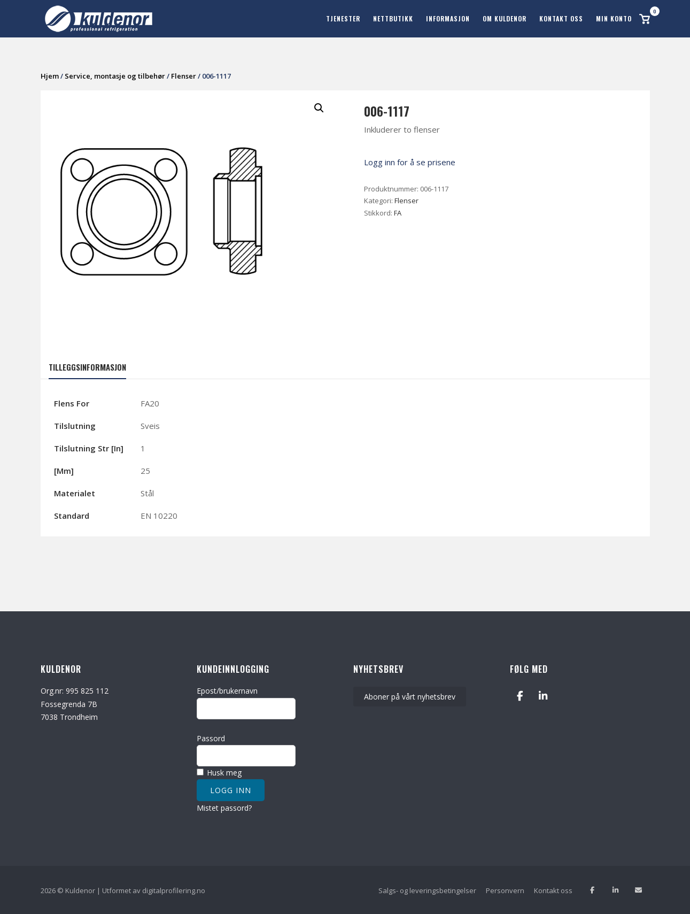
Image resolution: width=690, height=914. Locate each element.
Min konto (614, 18)
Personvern (505, 889)
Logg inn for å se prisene (409, 161)
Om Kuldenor (504, 18)
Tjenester (343, 18)
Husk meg (219, 772)
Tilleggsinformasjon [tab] (87, 366)
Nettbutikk (393, 18)
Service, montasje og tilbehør (115, 75)
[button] (319, 107)
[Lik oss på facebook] (592, 889)
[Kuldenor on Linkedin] (543, 695)
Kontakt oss (561, 18)
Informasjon (448, 18)
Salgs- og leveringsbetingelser (427, 889)
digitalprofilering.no (173, 889)
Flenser (183, 75)
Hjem (50, 75)
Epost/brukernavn (227, 690)
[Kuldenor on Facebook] (520, 695)
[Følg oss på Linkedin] (615, 889)
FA (397, 212)
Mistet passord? (224, 807)
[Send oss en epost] (638, 889)
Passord (211, 737)
